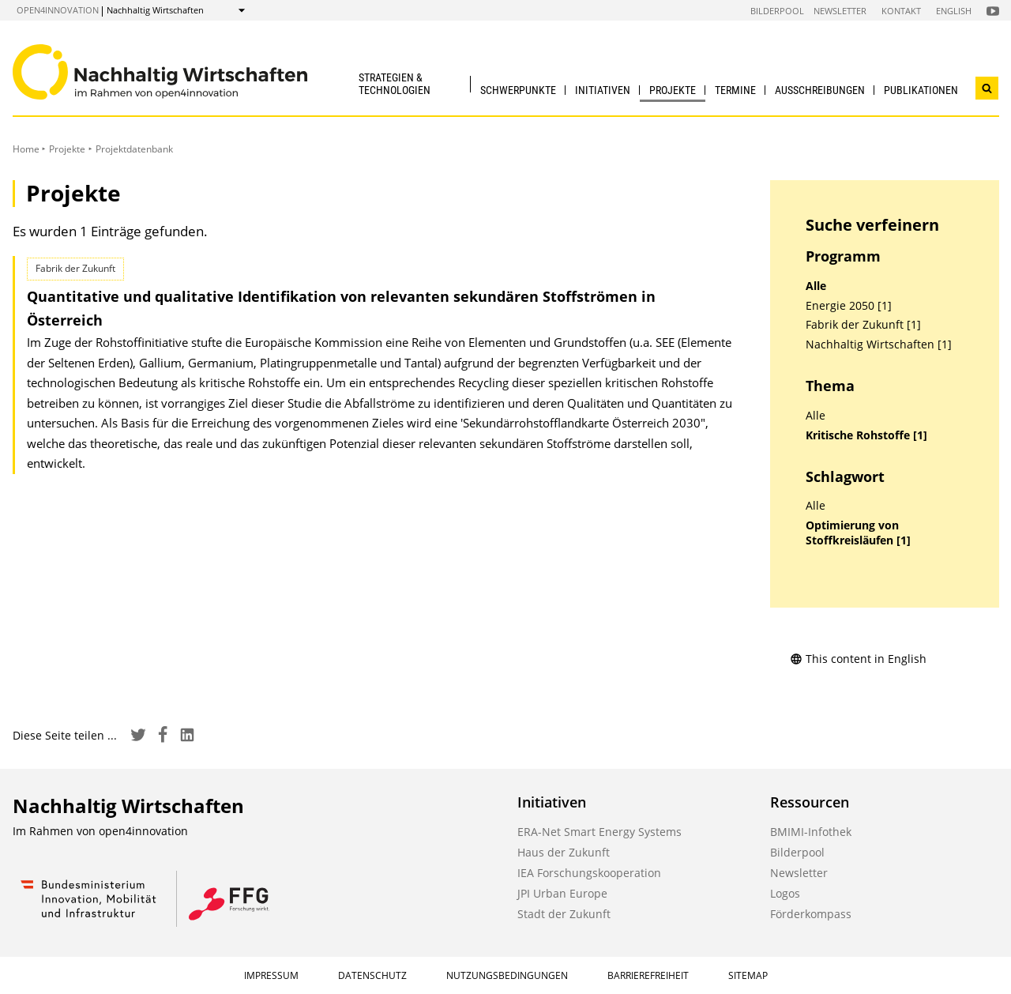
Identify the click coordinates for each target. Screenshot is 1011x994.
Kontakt (901, 11)
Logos (785, 893)
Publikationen (921, 90)
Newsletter (840, 11)
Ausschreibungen (820, 90)
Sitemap (748, 975)
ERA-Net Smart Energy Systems (599, 831)
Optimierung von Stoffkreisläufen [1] (858, 533)
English (954, 11)
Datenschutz (372, 975)
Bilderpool (777, 11)
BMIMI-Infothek (810, 831)
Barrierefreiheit (648, 975)
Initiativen (602, 90)
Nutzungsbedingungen (507, 975)
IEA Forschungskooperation (589, 872)
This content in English (858, 658)
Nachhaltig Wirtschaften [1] (879, 344)
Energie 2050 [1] (849, 306)
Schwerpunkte (518, 90)
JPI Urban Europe (562, 893)
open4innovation (58, 10)
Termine (735, 90)
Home (26, 149)
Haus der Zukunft (563, 852)
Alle (816, 286)
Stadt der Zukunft (564, 913)
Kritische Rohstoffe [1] (866, 435)
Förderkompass (810, 913)
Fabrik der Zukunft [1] (863, 325)
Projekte (672, 90)
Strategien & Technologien (394, 83)
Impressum (271, 975)
